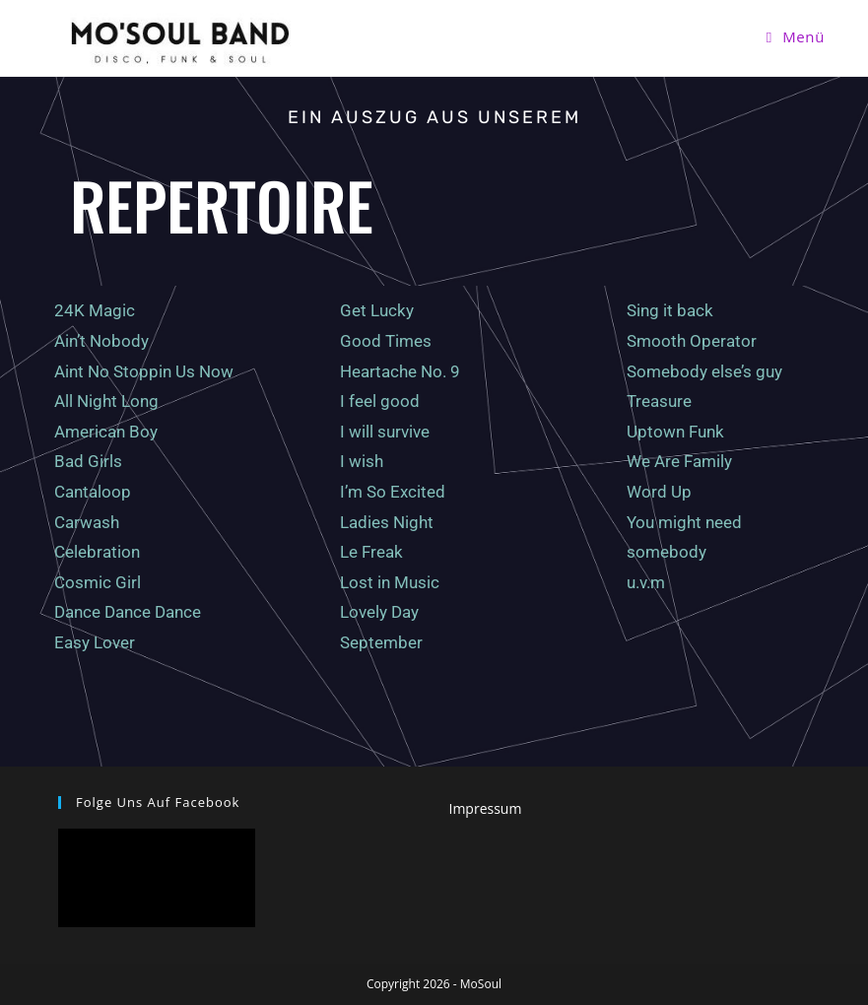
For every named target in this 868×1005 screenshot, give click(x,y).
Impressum (484, 808)
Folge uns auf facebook (157, 802)
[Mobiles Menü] (796, 36)
